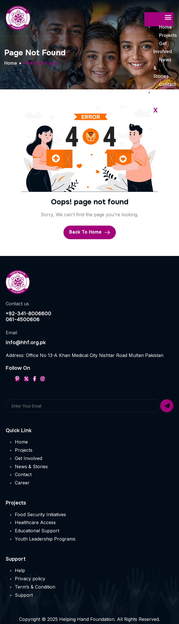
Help (20, 570)
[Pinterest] (17, 379)
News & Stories (31, 466)
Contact (23, 474)
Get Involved (162, 47)
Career (22, 483)
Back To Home (89, 232)
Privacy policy (30, 578)
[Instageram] (42, 379)
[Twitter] (26, 379)
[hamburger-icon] (167, 17)
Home (165, 27)
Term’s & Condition (35, 587)
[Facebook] (34, 379)
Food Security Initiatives (40, 514)
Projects (23, 450)
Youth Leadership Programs (45, 539)
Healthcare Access (35, 522)
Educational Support (37, 530)
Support (24, 595)
